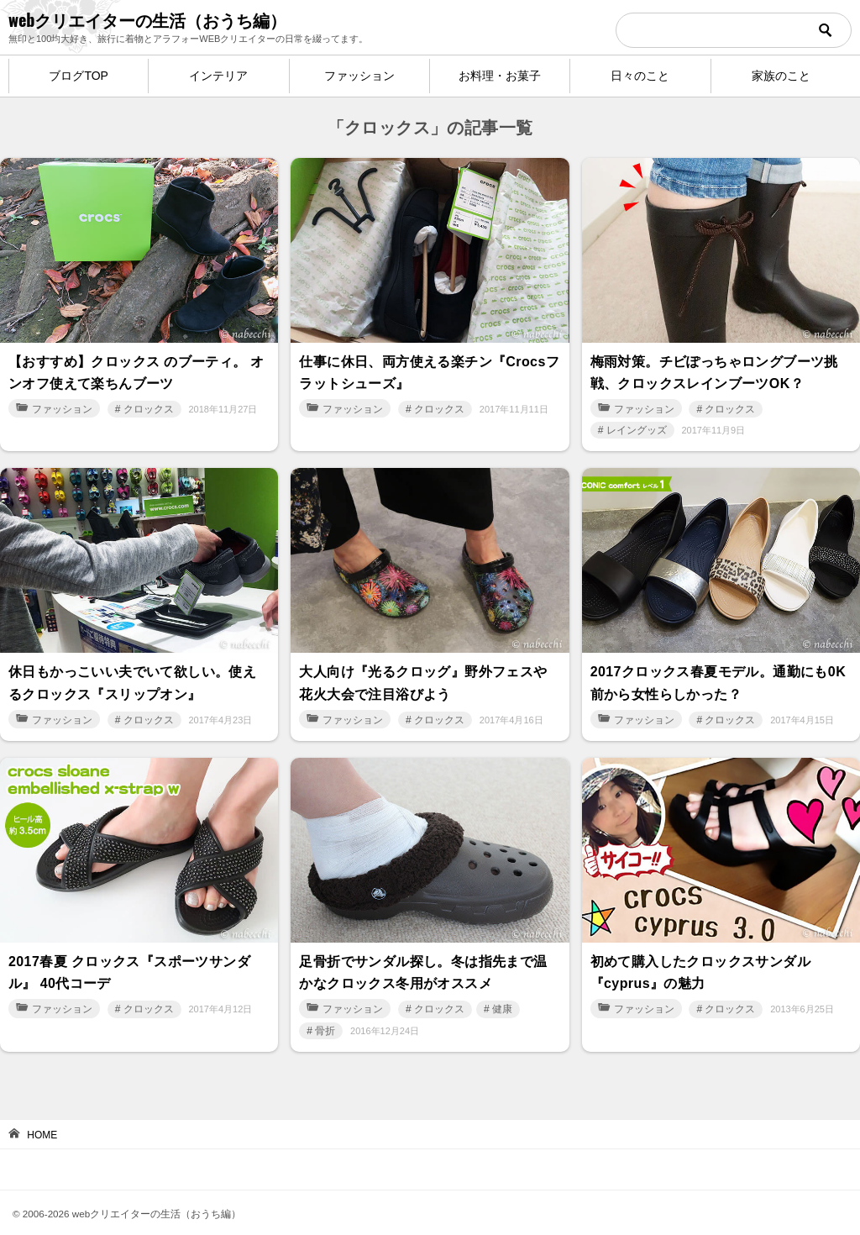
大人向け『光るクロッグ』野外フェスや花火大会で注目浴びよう (423, 673)
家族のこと (781, 75)
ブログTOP (78, 75)
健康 (502, 990)
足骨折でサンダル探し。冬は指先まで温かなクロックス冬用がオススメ (423, 956)
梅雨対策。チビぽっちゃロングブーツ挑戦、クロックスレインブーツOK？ (714, 369)
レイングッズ (636, 424)
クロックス (148, 402)
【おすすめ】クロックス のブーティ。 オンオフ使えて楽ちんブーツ (136, 369)
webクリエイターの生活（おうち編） (147, 19)
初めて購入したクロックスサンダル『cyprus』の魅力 (700, 956)
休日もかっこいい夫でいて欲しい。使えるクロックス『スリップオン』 (132, 673)
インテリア (218, 75)
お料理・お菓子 (500, 75)
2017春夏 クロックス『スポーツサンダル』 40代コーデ (129, 956)
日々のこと (640, 75)
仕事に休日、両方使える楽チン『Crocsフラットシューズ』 (429, 369)
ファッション (359, 75)
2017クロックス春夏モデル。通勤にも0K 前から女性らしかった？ (718, 673)
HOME (42, 1116)
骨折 (325, 1011)
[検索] (733, 30)
